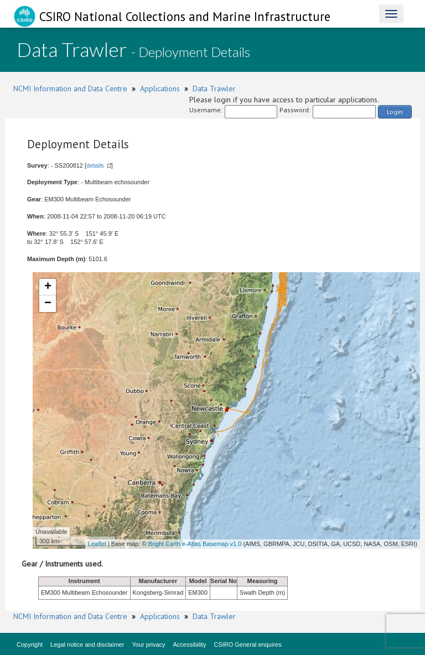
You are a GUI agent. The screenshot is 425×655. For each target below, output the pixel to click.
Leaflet (97, 543)
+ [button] (47, 287)
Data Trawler (214, 88)
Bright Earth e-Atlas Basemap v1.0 (195, 543)
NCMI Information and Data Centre (70, 88)
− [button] (47, 303)
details (95, 165)
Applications (160, 88)
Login (395, 111)
